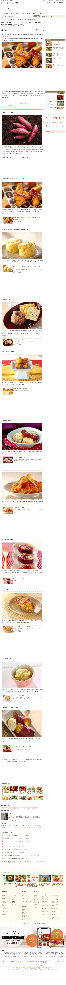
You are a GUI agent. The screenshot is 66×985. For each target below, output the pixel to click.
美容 (15, 808)
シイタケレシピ (25, 899)
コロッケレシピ (45, 912)
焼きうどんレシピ (36, 907)
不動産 (19, 962)
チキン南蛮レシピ (36, 904)
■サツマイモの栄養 (7, 105)
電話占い (60, 960)
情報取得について (50, 965)
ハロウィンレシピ (25, 916)
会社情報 (9, 965)
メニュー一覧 (62, 0)
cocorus (33, 961)
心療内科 (47, 960)
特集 (11, 13)
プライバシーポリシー (21, 965)
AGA (37, 962)
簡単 (14, 13)
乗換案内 (62, 961)
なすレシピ (4, 905)
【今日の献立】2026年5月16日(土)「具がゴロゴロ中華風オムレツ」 (17, 838)
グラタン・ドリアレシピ (46, 905)
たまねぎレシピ (5, 901)
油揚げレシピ (14, 901)
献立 (7, 13)
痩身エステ (41, 962)
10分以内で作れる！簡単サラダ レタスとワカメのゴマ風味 (14, 799)
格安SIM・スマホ (5, 961)
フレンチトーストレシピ (46, 914)
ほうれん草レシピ (5, 912)
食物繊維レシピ (54, 908)
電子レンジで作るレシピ (55, 904)
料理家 (33, 13)
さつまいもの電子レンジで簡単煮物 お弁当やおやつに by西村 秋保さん (39, 790)
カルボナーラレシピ (45, 907)
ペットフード (32, 962)
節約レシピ (53, 911)
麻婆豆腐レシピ (45, 896)
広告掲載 (43, 965)
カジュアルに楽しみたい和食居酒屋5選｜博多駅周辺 (12, 952)
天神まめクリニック (40, 960)
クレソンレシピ (25, 898)
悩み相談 (37, 961)
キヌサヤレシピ (25, 896)
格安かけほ (22, 961)
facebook (46, 118)
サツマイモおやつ (26, 808)
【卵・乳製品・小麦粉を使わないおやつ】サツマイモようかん (31, 790)
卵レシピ (13, 893)
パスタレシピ (44, 902)
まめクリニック (32, 960)
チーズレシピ (14, 895)
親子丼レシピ (35, 893)
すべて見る (42, 830)
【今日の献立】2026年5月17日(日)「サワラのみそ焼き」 (14, 852)
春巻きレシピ (44, 898)
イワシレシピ (24, 893)
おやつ (21, 808)
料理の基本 (28, 13)
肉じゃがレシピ (35, 898)
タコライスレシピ (45, 911)
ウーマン (49, 961)
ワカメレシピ (14, 905)
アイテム (52, 960)
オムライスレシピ (45, 901)
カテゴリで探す (50, 16)
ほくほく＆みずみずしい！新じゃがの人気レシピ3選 (14, 846)
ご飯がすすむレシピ (55, 918)
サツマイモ (12, 808)
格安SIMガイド (12, 961)
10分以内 (3, 808)
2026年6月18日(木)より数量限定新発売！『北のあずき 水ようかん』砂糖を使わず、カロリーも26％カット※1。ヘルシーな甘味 (23, 862)
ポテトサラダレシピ (45, 908)
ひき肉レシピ (4, 898)
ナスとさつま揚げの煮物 (50, 108)
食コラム (22, 13)
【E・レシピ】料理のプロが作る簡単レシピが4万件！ (33, 923)
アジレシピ (24, 903)
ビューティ (51, 0)
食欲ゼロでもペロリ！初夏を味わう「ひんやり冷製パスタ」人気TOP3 (17, 858)
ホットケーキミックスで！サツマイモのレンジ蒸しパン (6, 799)
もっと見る (23, 866)
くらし (47, 0)
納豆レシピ (14, 902)
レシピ (53, 961)
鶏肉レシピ (4, 896)
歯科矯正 (23, 962)
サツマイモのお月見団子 (39, 798)
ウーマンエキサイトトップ (52, 2)
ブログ (56, 960)
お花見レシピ (24, 915)
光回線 (17, 961)
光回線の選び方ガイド (19, 960)
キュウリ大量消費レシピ (55, 901)
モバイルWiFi (28, 961)
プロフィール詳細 (12, 820)
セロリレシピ (24, 895)
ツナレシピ (14, 907)
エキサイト (62, 2)
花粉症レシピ (24, 912)
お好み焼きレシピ (36, 902)
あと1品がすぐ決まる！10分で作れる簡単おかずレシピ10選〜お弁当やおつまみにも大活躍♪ (21, 855)
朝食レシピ (53, 914)
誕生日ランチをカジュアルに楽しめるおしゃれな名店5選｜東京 (35, 953)
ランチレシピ (53, 915)
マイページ (38, 13)
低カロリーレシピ (54, 907)
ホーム (3, 13)
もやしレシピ (4, 907)
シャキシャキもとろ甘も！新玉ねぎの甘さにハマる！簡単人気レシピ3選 (18, 835)
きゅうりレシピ (5, 911)
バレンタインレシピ (25, 919)
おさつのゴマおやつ (23, 798)
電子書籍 (46, 962)
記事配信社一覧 (48, 131)
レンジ (36, 808)
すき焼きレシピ (35, 901)
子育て (44, 0)
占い (54, 0)
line (56, 118)
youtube (59, 118)
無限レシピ (53, 912)
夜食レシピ (53, 917)
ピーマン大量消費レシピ (55, 899)
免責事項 (56, 965)
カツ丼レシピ (35, 895)
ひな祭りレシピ (25, 913)
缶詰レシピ (53, 896)
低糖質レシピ (53, 905)
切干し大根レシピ (15, 904)
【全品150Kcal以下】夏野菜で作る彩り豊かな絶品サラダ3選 (15, 849)
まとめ (17, 13)
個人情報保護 (29, 965)
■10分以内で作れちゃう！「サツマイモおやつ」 (14, 108)
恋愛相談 (42, 961)
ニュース (58, 961)
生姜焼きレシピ (35, 896)
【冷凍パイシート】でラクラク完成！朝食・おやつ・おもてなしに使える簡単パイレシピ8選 (20, 954)
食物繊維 (32, 808)
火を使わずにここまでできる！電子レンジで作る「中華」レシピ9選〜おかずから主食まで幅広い (21, 825)
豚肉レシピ (4, 895)
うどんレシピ (35, 905)
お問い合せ (39, 965)
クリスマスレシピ (25, 918)
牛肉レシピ (4, 893)
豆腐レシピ (14, 898)
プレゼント (57, 0)
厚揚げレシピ (14, 899)
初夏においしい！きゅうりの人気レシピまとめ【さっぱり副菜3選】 (17, 841)
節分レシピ (24, 910)
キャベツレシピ (5, 902)
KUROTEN (11, 960)
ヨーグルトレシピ (15, 896)
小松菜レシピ (4, 914)
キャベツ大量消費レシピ (55, 898)
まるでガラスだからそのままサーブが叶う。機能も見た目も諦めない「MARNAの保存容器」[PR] (21, 953)
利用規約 (14, 965)
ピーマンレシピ (5, 908)
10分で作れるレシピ (55, 895)
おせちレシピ (24, 909)
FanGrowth (26, 960)
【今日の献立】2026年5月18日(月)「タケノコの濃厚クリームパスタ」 (37, 952)
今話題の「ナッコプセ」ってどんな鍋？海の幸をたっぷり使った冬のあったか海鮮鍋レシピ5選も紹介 (22, 827)
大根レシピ (4, 904)
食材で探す (43, 16)
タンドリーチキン (48, 97)
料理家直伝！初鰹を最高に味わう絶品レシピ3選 (13, 843)
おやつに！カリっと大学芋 (31, 798)
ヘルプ (34, 965)
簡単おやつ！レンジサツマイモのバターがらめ (6, 790)
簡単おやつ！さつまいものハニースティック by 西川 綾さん (23, 790)
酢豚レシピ (44, 893)
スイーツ (7, 808)
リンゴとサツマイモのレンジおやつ (14, 789)
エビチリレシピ (45, 899)
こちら (47, 969)
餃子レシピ (44, 895)
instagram (53, 118)
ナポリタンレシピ (45, 904)
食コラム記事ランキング (6, 832)
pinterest (63, 118)
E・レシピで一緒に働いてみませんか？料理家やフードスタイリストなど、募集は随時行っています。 (33, 967)
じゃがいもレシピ (5, 899)
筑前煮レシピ (35, 899)
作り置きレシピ (54, 893)
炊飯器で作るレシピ (55, 902)
